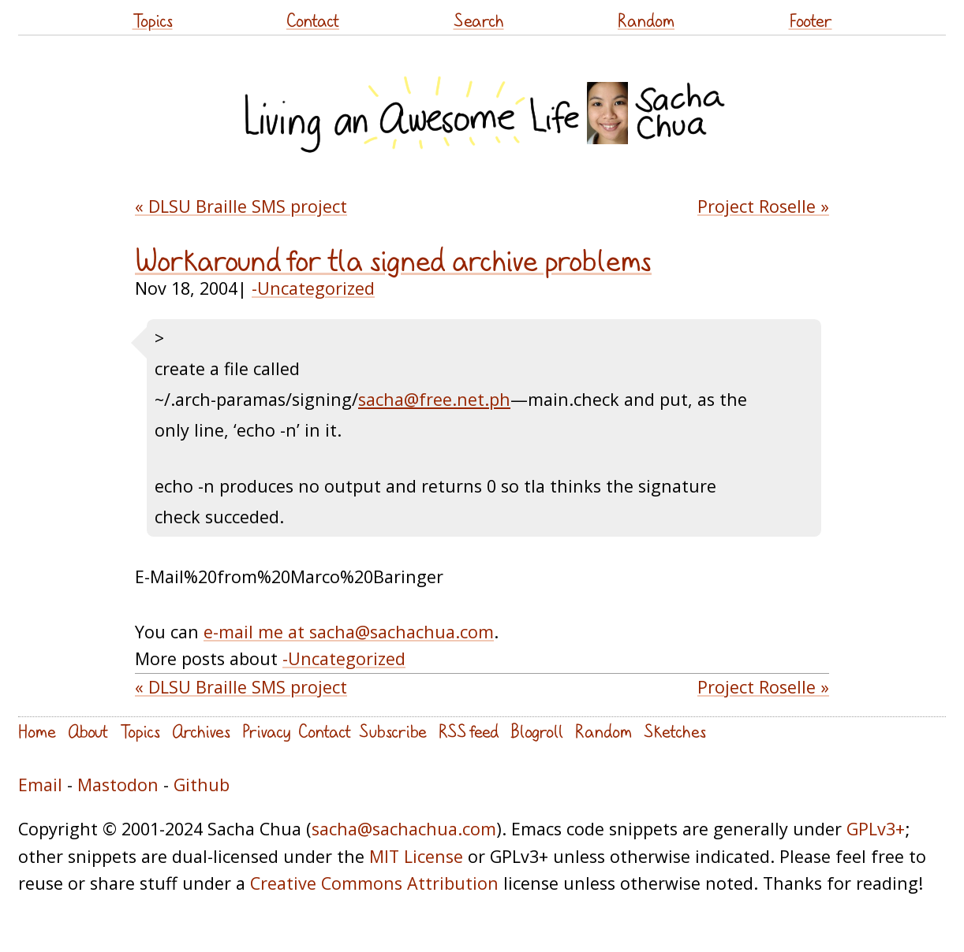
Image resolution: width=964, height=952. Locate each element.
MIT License (416, 856)
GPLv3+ (875, 828)
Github (202, 784)
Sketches (675, 731)
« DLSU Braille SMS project (241, 206)
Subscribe (393, 731)
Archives (201, 731)
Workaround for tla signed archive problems (393, 260)
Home (37, 731)
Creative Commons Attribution (374, 883)
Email (40, 784)
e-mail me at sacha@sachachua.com (349, 631)
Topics (153, 20)
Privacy (266, 731)
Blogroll (536, 731)
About (88, 731)
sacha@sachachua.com (404, 828)
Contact (312, 20)
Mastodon (118, 784)
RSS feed (469, 731)
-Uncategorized (313, 288)
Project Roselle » (763, 206)
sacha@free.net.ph (434, 399)
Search (479, 20)
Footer (810, 20)
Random (646, 20)
